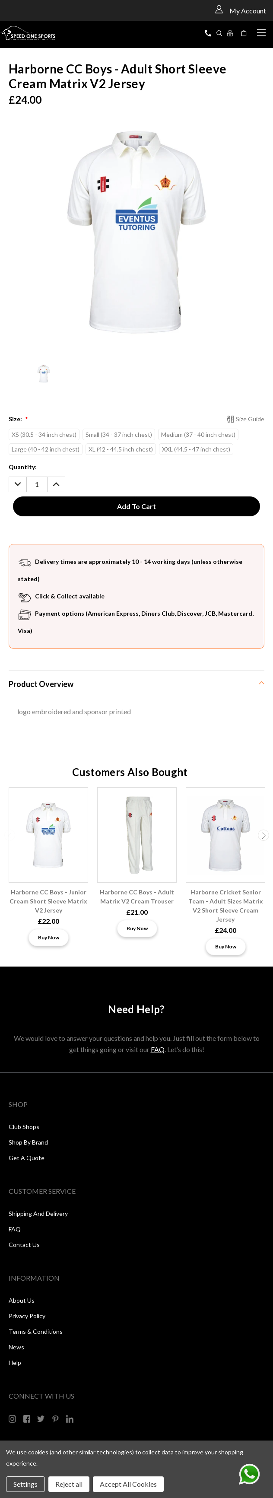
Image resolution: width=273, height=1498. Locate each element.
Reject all (69, 1484)
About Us (22, 1300)
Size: (18, 419)
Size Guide (250, 419)
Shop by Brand (28, 1142)
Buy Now (48, 937)
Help (15, 1362)
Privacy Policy (27, 1316)
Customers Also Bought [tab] (130, 772)
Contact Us (24, 1244)
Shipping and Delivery (38, 1213)
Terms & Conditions (36, 1331)
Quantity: (23, 467)
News (16, 1347)
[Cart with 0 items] (245, 33)
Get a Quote (26, 1157)
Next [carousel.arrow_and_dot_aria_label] (263, 835)
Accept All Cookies (128, 1484)
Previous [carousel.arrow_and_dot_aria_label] (10, 835)
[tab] (136, 683)
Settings (25, 1484)
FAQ (158, 1049)
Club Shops (24, 1126)
